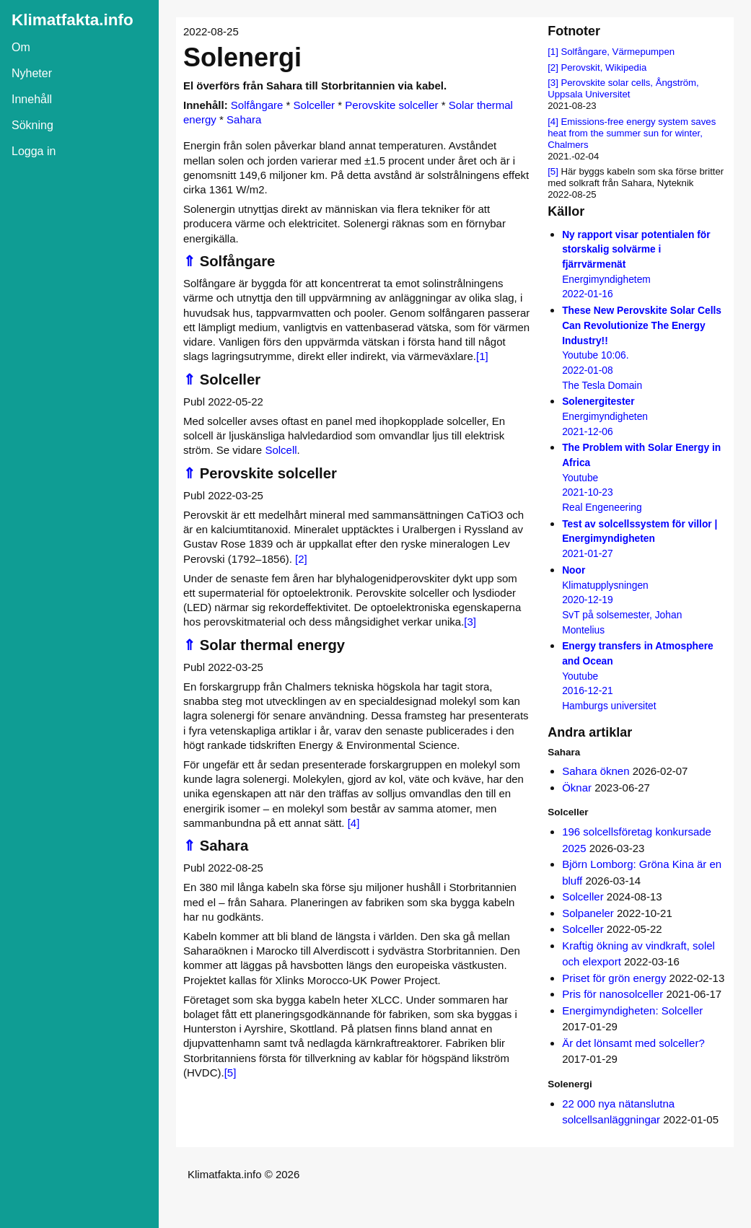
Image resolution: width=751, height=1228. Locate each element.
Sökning (32, 125)
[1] (482, 356)
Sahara (244, 119)
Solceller (314, 105)
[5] (230, 1072)
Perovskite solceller (391, 105)
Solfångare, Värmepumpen (618, 51)
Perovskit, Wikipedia (603, 67)
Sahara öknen (595, 771)
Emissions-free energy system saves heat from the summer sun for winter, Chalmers (632, 133)
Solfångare (257, 105)
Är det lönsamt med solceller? (633, 1043)
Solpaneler (588, 913)
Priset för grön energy (614, 978)
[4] (354, 823)
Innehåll (32, 99)
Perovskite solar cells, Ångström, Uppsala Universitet (623, 88)
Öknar (577, 787)
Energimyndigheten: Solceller (632, 1010)
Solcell (281, 450)
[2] (301, 559)
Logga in (34, 151)
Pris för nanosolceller (612, 994)
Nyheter (32, 73)
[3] (470, 621)
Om (21, 47)
